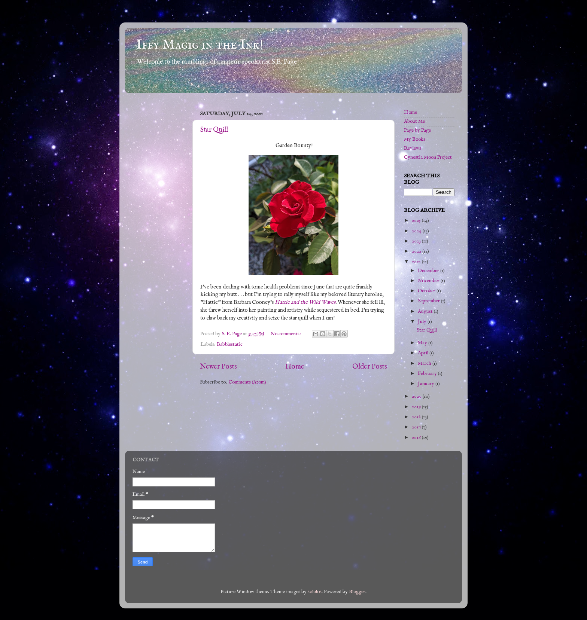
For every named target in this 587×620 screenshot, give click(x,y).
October (427, 291)
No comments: (286, 334)
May (423, 343)
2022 (417, 251)
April (423, 353)
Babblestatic (230, 344)
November (429, 281)
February (428, 373)
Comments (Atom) (247, 382)
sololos (315, 592)
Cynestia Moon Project (428, 157)
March (425, 363)
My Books (414, 139)
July (423, 321)
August (426, 311)
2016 (417, 437)
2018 (417, 417)
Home (294, 366)
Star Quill (214, 130)
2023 (417, 241)
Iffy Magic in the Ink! (199, 45)
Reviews (412, 148)
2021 (417, 262)
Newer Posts (218, 366)
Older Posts (369, 366)
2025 (417, 220)
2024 (417, 231)
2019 (417, 407)
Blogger (357, 592)
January (426, 384)
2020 (417, 396)
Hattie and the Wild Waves (305, 302)
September (429, 301)
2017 (417, 427)
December (429, 271)
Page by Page (417, 130)
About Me (414, 121)
